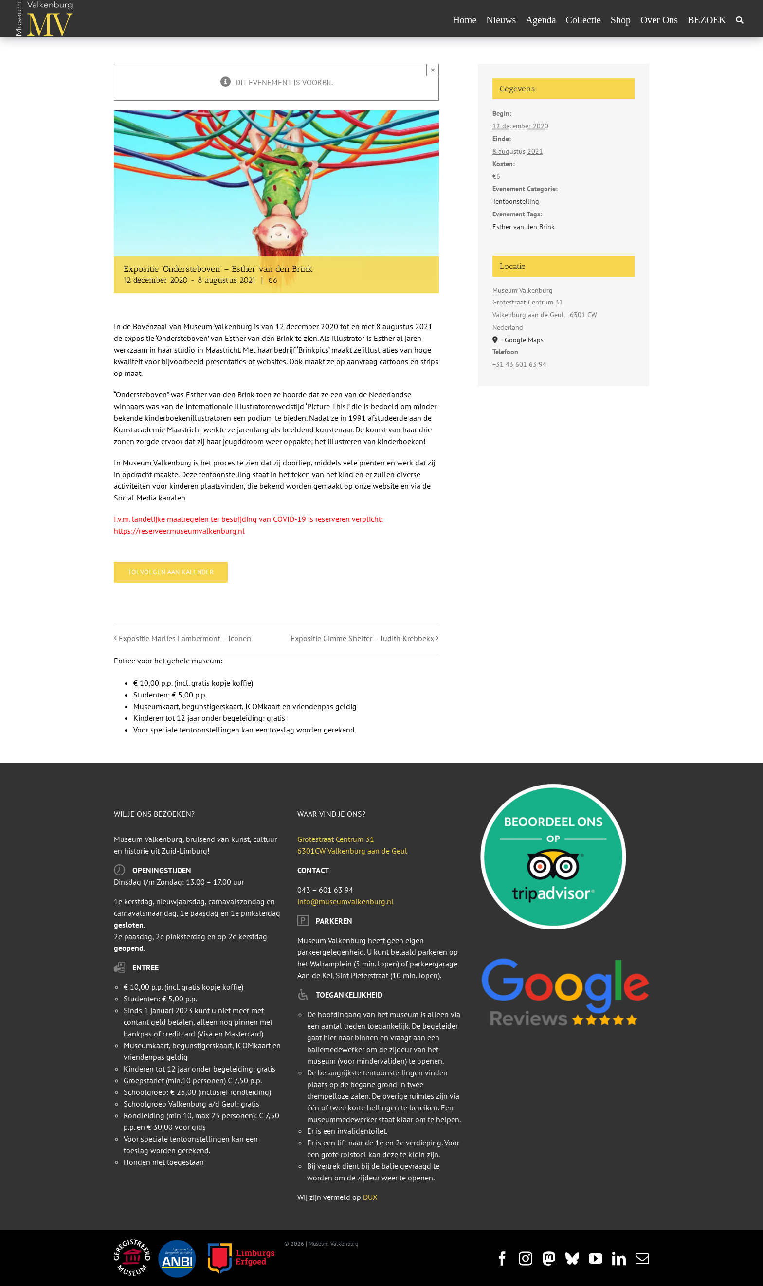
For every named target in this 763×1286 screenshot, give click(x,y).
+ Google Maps (521, 340)
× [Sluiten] (433, 70)
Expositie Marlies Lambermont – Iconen (185, 638)
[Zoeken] (739, 20)
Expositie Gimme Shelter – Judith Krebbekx (362, 638)
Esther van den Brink (523, 226)
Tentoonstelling (515, 201)
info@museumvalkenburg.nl (345, 901)
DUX (370, 1197)
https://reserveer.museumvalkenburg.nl (179, 531)
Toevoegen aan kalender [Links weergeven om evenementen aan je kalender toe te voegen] (171, 572)
